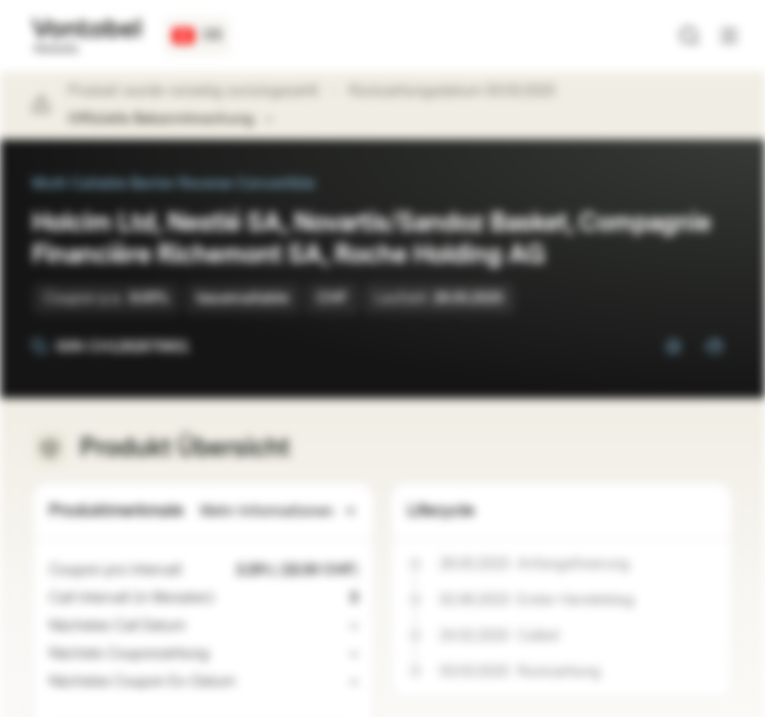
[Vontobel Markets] (86, 36)
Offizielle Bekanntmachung (171, 119)
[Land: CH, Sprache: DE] (197, 36)
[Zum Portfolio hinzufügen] (713, 346)
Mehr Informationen (279, 511)
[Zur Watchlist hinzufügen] (673, 346)
